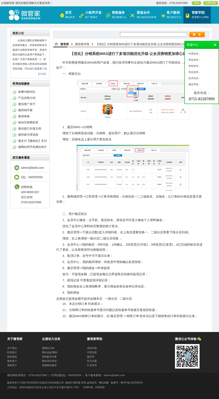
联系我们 (12, 352)
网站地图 (104, 382)
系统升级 (92, 348)
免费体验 (210, 3)
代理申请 (88, 387)
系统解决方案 (49, 356)
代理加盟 (92, 352)
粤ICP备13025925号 (132, 382)
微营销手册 (25, 110)
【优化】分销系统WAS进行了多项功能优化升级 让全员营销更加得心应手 (142, 44)
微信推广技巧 (26, 104)
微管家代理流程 (28, 134)
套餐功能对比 (26, 91)
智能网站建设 (49, 365)
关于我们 (12, 348)
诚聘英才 (12, 365)
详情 (42, 74)
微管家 (64, 44)
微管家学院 (82, 44)
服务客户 (12, 361)
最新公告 (18, 33)
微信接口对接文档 (29, 128)
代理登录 (100, 387)
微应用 (90, 356)
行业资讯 (92, 365)
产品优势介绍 (26, 97)
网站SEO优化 (49, 361)
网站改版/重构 (49, 352)
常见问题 (92, 361)
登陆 (196, 3)
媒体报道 (12, 356)
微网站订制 (48, 348)
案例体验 (24, 116)
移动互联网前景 (28, 122)
